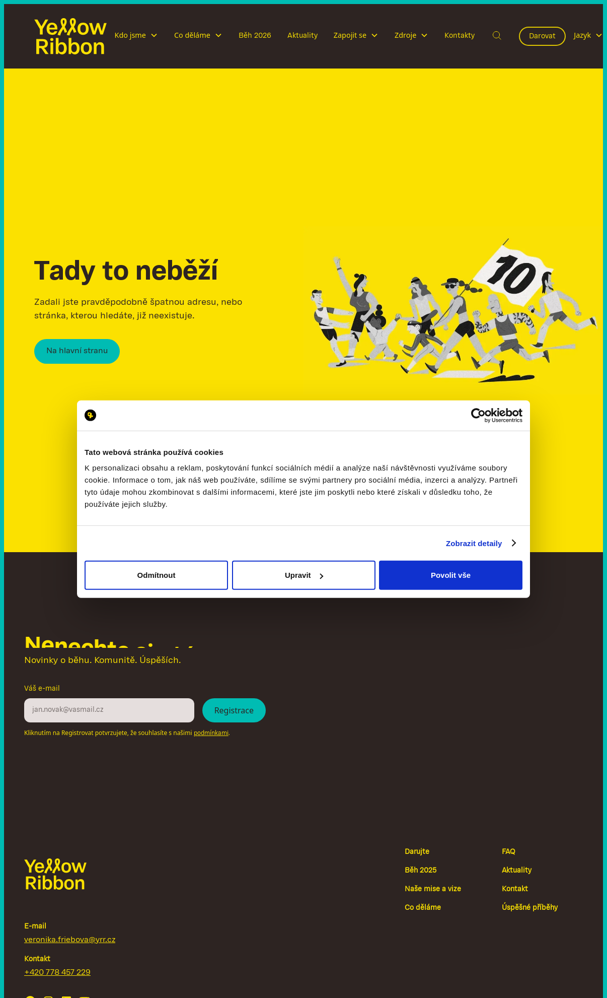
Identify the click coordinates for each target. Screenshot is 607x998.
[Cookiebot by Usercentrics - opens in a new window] (478, 415)
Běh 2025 (420, 871)
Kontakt (515, 889)
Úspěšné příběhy (530, 908)
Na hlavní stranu (77, 351)
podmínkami (211, 733)
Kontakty (459, 36)
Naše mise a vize (433, 889)
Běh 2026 (255, 36)
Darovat (542, 36)
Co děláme (423, 908)
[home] (70, 36)
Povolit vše (451, 575)
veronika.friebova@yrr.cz (69, 940)
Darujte (417, 852)
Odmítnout (156, 575)
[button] (136, 36)
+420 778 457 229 (57, 972)
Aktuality (302, 36)
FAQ (508, 852)
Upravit (304, 575)
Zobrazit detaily (474, 543)
